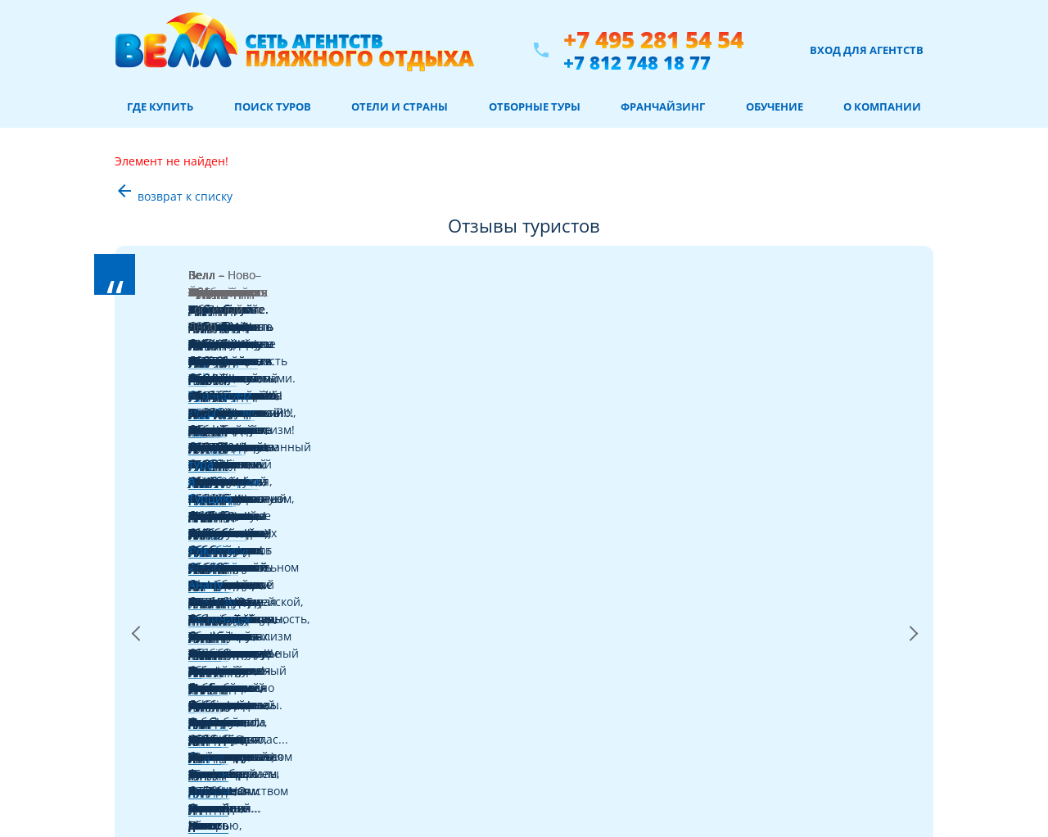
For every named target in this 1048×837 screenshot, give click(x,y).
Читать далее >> (455, 344)
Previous (135, 345)
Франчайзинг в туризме (179, 775)
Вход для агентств (867, 50)
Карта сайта (149, 814)
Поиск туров (272, 106)
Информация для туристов (185, 755)
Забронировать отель (173, 716)
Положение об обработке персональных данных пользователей (679, 682)
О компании (882, 106)
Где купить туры (159, 618)
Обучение (774, 106)
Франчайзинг (663, 106)
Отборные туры (534, 106)
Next (912, 345)
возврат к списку (174, 196)
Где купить (160, 106)
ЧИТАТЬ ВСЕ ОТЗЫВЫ (524, 433)
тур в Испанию (813, 293)
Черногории (288, 293)
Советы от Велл (158, 677)
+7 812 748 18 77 (637, 62)
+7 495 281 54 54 (653, 39)
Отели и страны (399, 106)
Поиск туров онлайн (169, 638)
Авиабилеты (151, 657)
